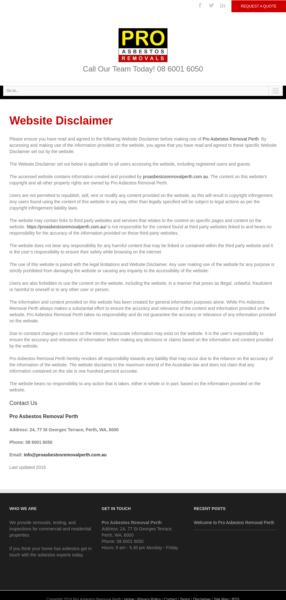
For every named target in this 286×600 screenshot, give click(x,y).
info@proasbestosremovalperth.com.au (65, 454)
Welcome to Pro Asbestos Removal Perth (234, 522)
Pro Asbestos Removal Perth (231, 138)
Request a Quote (259, 6)
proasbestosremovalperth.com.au (175, 176)
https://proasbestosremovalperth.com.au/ (66, 226)
